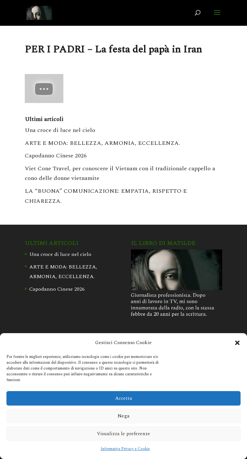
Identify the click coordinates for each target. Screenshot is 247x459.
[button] (237, 343)
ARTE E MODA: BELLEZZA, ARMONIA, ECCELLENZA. (102, 143)
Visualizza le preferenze (123, 433)
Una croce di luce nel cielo (60, 130)
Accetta (123, 398)
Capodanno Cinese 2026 (56, 155)
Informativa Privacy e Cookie (125, 449)
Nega (124, 416)
